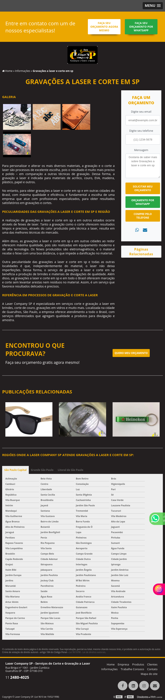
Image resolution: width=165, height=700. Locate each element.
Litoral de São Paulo (70, 470)
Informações (109, 669)
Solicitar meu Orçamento (143, 188)
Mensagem (141, 150)
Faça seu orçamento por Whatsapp (141, 26)
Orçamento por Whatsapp (142, 202)
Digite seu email (141, 111)
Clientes (152, 664)
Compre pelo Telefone (143, 215)
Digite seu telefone (141, 131)
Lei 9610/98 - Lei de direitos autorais (87, 652)
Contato (152, 669)
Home (111, 664)
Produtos (138, 664)
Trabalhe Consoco (132, 669)
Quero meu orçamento (131, 353)
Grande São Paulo (42, 470)
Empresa (123, 664)
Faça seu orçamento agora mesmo (104, 26)
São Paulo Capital (15, 470)
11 (17, 677)
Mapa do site (149, 674)
